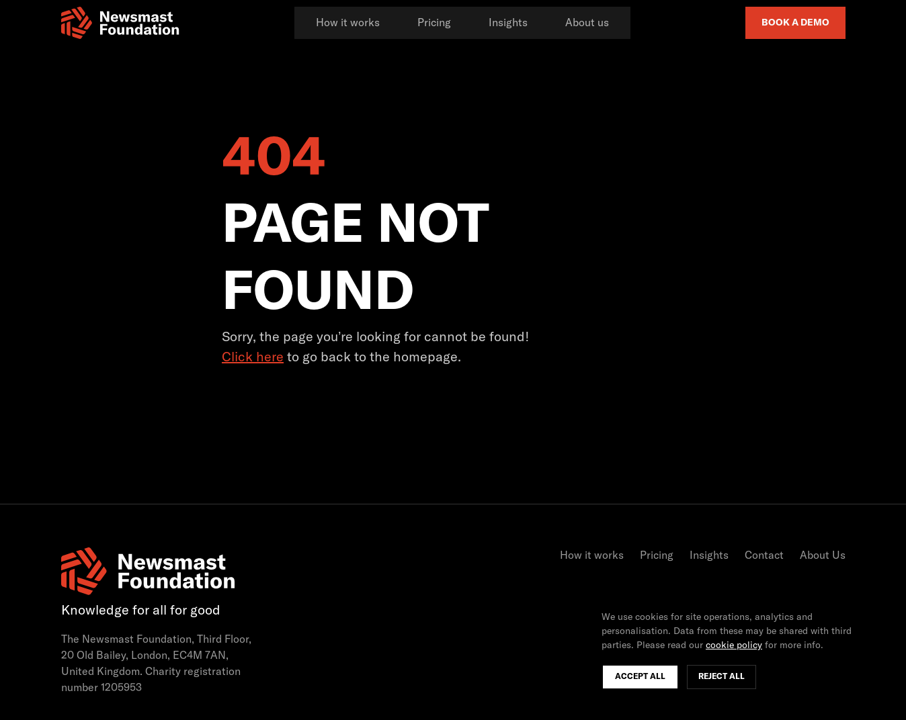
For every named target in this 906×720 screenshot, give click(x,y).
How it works (348, 22)
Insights (508, 22)
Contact (764, 555)
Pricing (434, 22)
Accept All (640, 677)
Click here (253, 357)
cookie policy (734, 645)
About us (587, 22)
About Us (823, 555)
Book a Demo (795, 23)
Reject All (721, 677)
